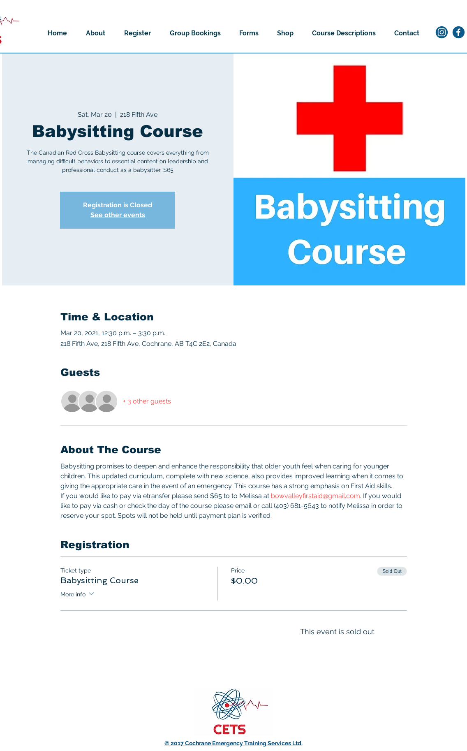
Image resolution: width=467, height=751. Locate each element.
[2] (458, 32)
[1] (442, 32)
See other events (117, 215)
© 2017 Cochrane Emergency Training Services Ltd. (233, 743)
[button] (95, 33)
